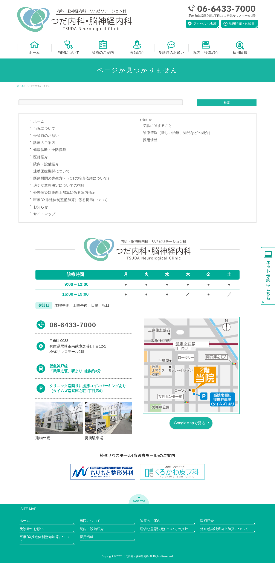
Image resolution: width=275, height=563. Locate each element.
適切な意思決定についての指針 (58, 185)
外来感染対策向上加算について (224, 529)
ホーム (38, 121)
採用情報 (150, 140)
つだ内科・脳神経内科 (136, 556)
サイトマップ (44, 214)
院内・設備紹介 (46, 164)
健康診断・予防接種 (49, 150)
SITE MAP (28, 509)
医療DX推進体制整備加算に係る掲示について (70, 200)
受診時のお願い (46, 136)
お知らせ (40, 207)
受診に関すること (157, 126)
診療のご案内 (44, 143)
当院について (44, 128)
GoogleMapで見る (189, 423)
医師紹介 (40, 157)
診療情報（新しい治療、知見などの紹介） (177, 133)
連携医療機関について (51, 171)
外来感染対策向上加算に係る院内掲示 (64, 193)
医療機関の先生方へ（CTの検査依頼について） (72, 178)
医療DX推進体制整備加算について (44, 539)
